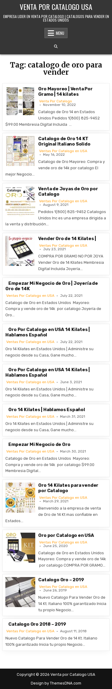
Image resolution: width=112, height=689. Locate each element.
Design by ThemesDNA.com (56, 683)
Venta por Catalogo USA (56, 6)
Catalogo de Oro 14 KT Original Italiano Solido (64, 141)
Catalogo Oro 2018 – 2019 (37, 624)
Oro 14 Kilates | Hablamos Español (46, 409)
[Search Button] (56, 46)
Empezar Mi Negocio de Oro (39, 444)
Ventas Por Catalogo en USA (63, 151)
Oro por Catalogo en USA (66, 535)
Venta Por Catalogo (55, 101)
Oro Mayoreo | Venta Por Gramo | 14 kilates (65, 91)
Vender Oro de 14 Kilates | (67, 238)
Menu (60, 33)
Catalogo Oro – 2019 (61, 579)
